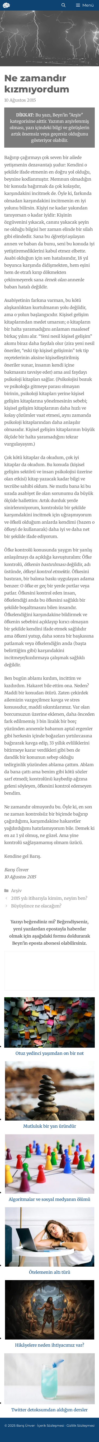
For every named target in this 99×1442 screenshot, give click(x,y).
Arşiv (16, 890)
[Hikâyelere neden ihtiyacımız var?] (49, 1311)
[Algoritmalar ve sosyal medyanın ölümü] (49, 1165)
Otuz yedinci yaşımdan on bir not (50, 1053)
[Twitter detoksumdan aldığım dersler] (49, 1379)
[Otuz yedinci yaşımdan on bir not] (49, 1023)
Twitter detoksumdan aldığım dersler (49, 1409)
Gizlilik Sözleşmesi (81, 1425)
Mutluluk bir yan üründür (49, 1126)
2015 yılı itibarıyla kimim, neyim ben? (49, 898)
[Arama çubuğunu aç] (63, 5)
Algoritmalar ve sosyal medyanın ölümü (49, 1199)
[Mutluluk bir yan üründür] (49, 1092)
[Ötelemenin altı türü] (49, 1238)
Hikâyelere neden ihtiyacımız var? (49, 1345)
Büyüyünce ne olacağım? (36, 906)
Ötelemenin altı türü (49, 1272)
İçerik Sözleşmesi (50, 1425)
